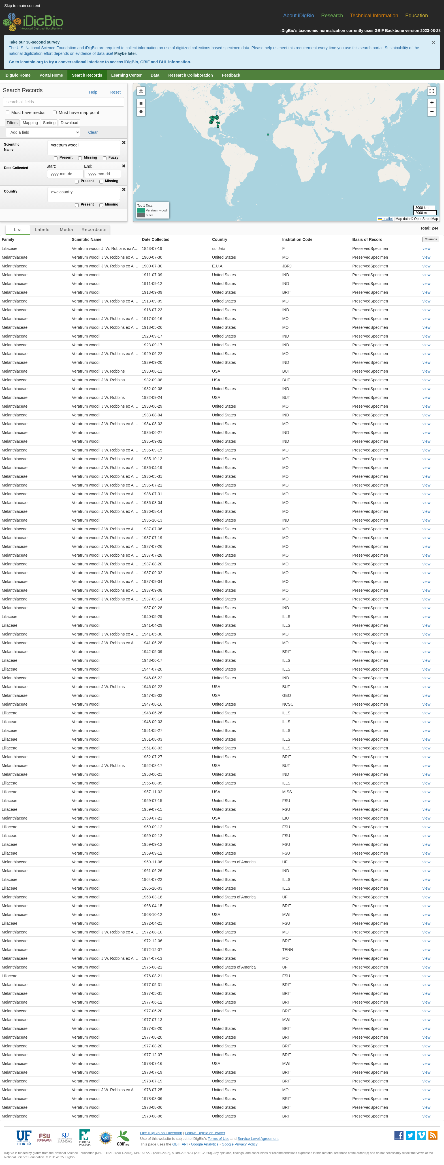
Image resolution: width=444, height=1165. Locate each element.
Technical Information (374, 15)
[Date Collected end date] (103, 174)
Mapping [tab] (30, 122)
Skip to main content (22, 5)
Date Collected (16, 168)
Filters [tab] (12, 122)
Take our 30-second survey (34, 42)
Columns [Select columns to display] (431, 239)
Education (416, 15)
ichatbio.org (31, 62)
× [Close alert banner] (433, 42)
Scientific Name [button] (86, 239)
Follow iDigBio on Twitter (205, 1133)
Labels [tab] (42, 229)
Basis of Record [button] (367, 239)
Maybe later (125, 53)
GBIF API (179, 1144)
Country (10, 191)
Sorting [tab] (49, 122)
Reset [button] (115, 92)
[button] (124, 143)
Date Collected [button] (155, 239)
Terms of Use (219, 1138)
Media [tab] (66, 229)
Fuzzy (110, 157)
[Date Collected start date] (65, 174)
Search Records (87, 75)
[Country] (83, 194)
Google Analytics (204, 1144)
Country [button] (219, 239)
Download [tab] (69, 122)
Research (332, 15)
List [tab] (18, 229)
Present (63, 157)
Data (155, 75)
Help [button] (93, 92)
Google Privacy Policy (239, 1144)
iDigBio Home (18, 75)
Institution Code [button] (297, 239)
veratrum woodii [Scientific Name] (83, 147)
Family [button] (8, 239)
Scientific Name (12, 147)
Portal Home (51, 75)
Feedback (231, 75)
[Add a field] (43, 132)
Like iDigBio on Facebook (161, 1133)
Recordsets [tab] (94, 229)
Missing (87, 157)
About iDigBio (298, 15)
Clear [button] (92, 132)
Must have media (25, 112)
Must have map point (76, 112)
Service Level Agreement (258, 1138)
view (426, 248)
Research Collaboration (190, 75)
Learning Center (126, 75)
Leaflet (385, 219)
